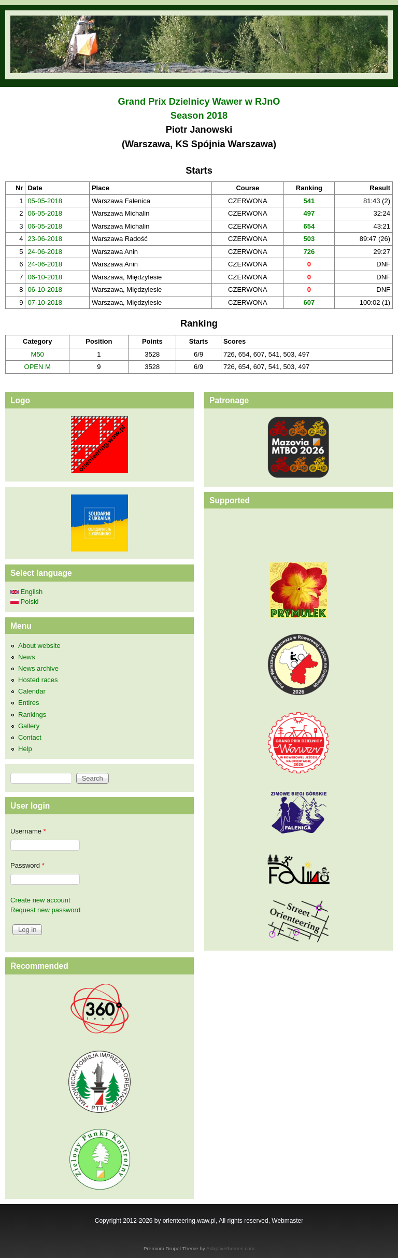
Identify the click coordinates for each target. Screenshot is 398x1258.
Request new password (45, 910)
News (26, 657)
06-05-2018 (44, 213)
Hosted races (38, 680)
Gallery (28, 726)
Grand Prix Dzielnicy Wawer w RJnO (199, 101)
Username (28, 831)
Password (27, 865)
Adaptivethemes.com (230, 1248)
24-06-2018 (44, 252)
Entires (28, 702)
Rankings (32, 714)
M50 (37, 354)
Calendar (32, 691)
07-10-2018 (44, 302)
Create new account (40, 900)
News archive (38, 668)
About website (39, 645)
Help (25, 749)
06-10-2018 (44, 277)
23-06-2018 (44, 239)
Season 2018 (199, 115)
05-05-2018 (44, 201)
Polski (24, 601)
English (26, 592)
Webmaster (287, 1220)
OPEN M (37, 367)
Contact (29, 737)
